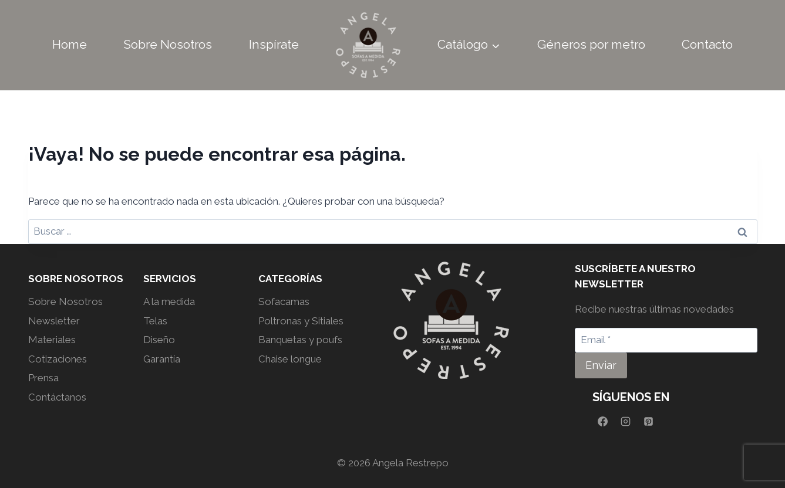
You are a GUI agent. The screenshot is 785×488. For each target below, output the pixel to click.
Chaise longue (290, 359)
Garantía (161, 359)
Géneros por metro (591, 44)
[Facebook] (602, 422)
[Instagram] (625, 422)
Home (69, 44)
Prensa (43, 378)
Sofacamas (283, 301)
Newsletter (54, 321)
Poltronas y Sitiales (300, 321)
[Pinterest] (648, 422)
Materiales (52, 339)
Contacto (707, 44)
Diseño (159, 339)
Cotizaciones (57, 359)
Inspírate (274, 44)
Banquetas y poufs (300, 339)
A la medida (169, 301)
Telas (155, 321)
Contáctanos (57, 397)
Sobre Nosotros (167, 44)
